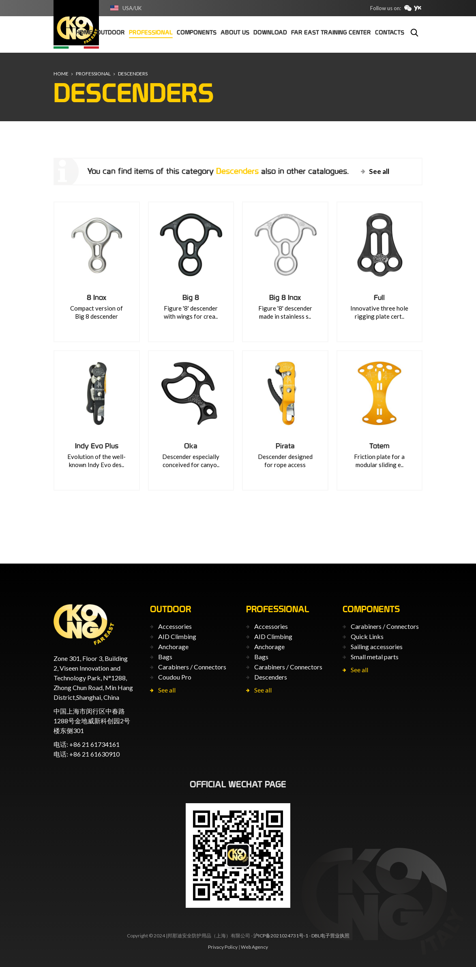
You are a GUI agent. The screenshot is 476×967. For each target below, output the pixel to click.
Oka (190, 446)
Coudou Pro (174, 677)
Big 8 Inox (285, 297)
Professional (93, 74)
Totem (379, 446)
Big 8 (190, 297)
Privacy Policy (223, 947)
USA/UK (132, 8)
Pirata (285, 446)
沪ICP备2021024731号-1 (280, 936)
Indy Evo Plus (96, 446)
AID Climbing (177, 636)
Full (379, 297)
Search (414, 32)
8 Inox (97, 297)
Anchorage (173, 646)
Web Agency (254, 947)
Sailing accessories (377, 646)
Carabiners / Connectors (192, 667)
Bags (165, 656)
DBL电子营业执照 (330, 936)
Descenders (133, 74)
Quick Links (367, 636)
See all (379, 171)
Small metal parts (375, 656)
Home (61, 74)
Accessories (175, 626)
